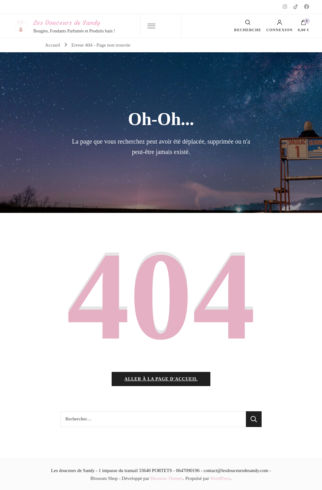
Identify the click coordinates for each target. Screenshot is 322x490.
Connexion (279, 26)
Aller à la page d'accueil (161, 379)
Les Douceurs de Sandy (66, 22)
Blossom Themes (166, 478)
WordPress (220, 478)
